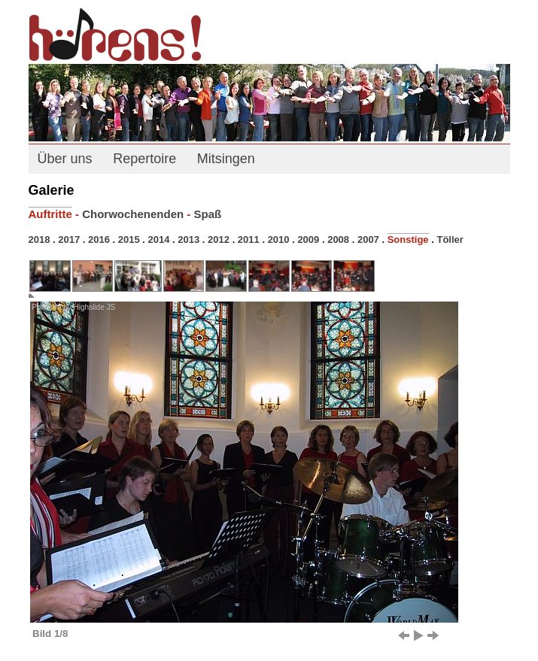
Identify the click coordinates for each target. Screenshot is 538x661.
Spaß (208, 214)
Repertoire (144, 158)
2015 (129, 239)
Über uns (65, 158)
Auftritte (50, 214)
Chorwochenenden (133, 214)
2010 (279, 239)
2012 (218, 239)
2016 (99, 239)
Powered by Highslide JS (73, 307)
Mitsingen (226, 158)
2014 (159, 239)
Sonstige (408, 239)
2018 (39, 239)
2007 (368, 239)
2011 (249, 239)
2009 (308, 239)
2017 (69, 239)
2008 (338, 239)
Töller (449, 239)
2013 (188, 239)
